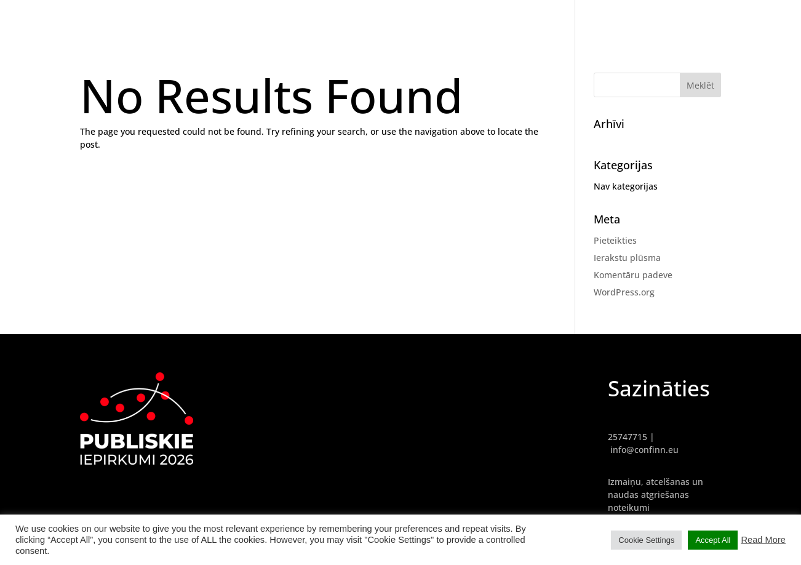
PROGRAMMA (754, 18)
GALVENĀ (634, 18)
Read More (763, 540)
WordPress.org (624, 292)
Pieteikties (615, 240)
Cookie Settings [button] (646, 540)
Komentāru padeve (633, 275)
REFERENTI (690, 18)
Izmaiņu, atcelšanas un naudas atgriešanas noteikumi (655, 494)
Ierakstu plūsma (627, 257)
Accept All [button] (712, 540)
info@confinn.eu (644, 449)
